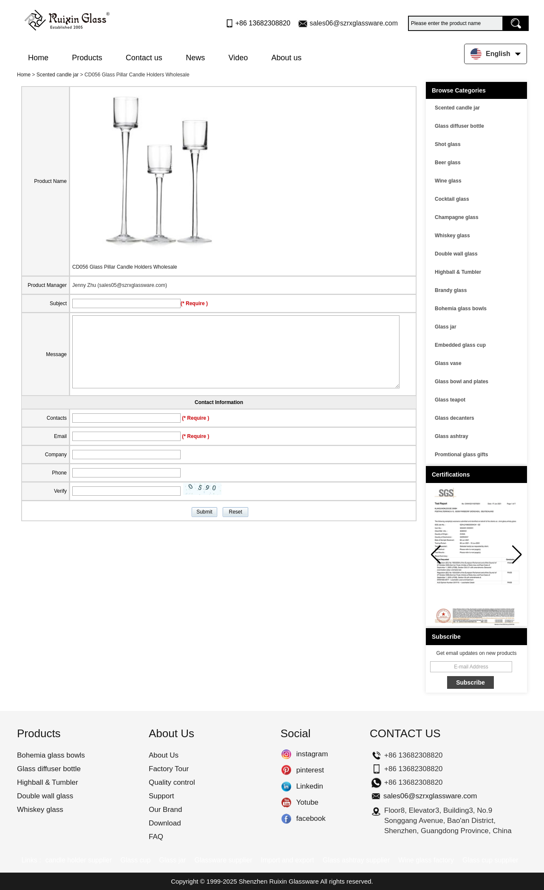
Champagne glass (457, 217)
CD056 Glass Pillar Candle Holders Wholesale (124, 267)
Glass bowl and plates (461, 382)
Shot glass (448, 144)
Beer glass (448, 163)
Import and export (287, 860)
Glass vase (448, 363)
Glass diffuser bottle (459, 126)
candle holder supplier (78, 860)
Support (161, 796)
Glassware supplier (223, 860)
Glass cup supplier (490, 860)
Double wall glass (456, 254)
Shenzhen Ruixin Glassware (279, 881)
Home (38, 57)
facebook (286, 818)
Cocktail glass (452, 199)
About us (287, 57)
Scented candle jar (58, 75)
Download (165, 823)
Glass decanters (454, 418)
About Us (163, 755)
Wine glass (448, 181)
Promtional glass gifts (461, 455)
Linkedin (286, 786)
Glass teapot (450, 400)
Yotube (286, 802)
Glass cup (135, 860)
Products (87, 57)
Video (238, 57)
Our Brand (165, 810)
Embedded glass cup (460, 345)
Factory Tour (169, 769)
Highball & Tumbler (458, 272)
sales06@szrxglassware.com (354, 23)
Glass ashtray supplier (356, 860)
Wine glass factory (426, 860)
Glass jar (445, 327)
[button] (517, 554)
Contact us (144, 57)
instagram (286, 754)
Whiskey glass (452, 236)
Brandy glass (451, 290)
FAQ (156, 837)
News (195, 57)
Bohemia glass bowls (461, 309)
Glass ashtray (451, 436)
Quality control (172, 782)
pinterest (286, 770)
